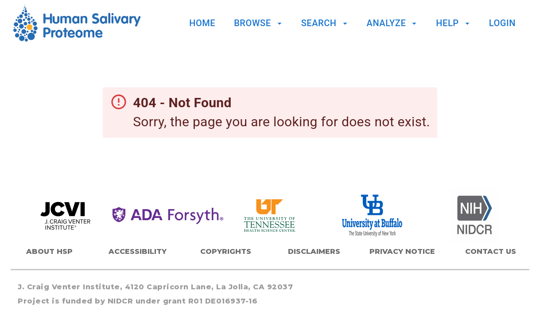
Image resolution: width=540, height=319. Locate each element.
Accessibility (138, 251)
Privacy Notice (402, 251)
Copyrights (225, 251)
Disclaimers (314, 251)
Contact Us (490, 251)
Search (325, 23)
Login (502, 23)
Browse (259, 23)
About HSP (49, 251)
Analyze (393, 23)
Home (202, 23)
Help (454, 23)
